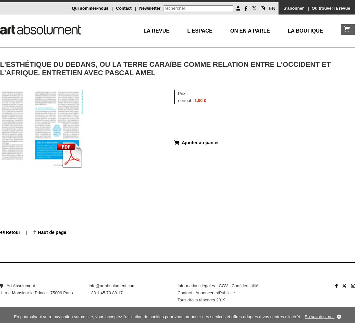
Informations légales (196, 285)
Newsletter (150, 8)
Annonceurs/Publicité (215, 292)
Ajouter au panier (196, 142)
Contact (124, 8)
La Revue (156, 31)
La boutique (305, 31)
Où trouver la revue (331, 8)
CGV (223, 285)
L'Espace (199, 31)
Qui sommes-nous (90, 8)
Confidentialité (245, 285)
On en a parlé (250, 31)
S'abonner (293, 8)
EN (272, 8)
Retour (10, 232)
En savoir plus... (320, 316)
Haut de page (49, 232)
